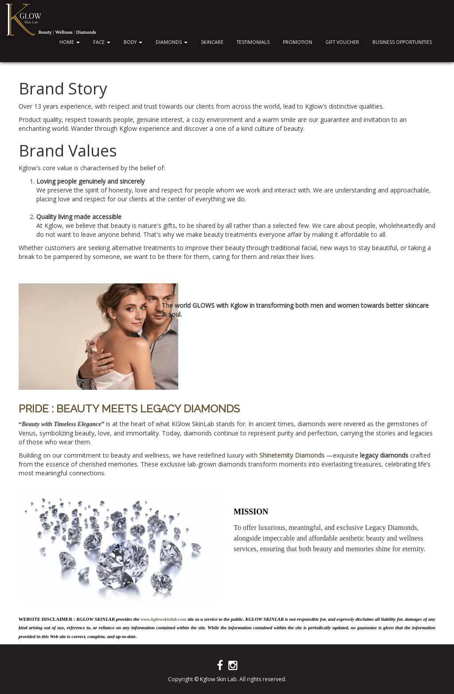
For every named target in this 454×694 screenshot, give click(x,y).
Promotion (297, 42)
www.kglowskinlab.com (163, 619)
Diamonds (172, 42)
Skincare (212, 42)
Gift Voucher (342, 42)
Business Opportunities (402, 42)
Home (69, 42)
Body (133, 42)
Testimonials (253, 42)
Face (101, 42)
